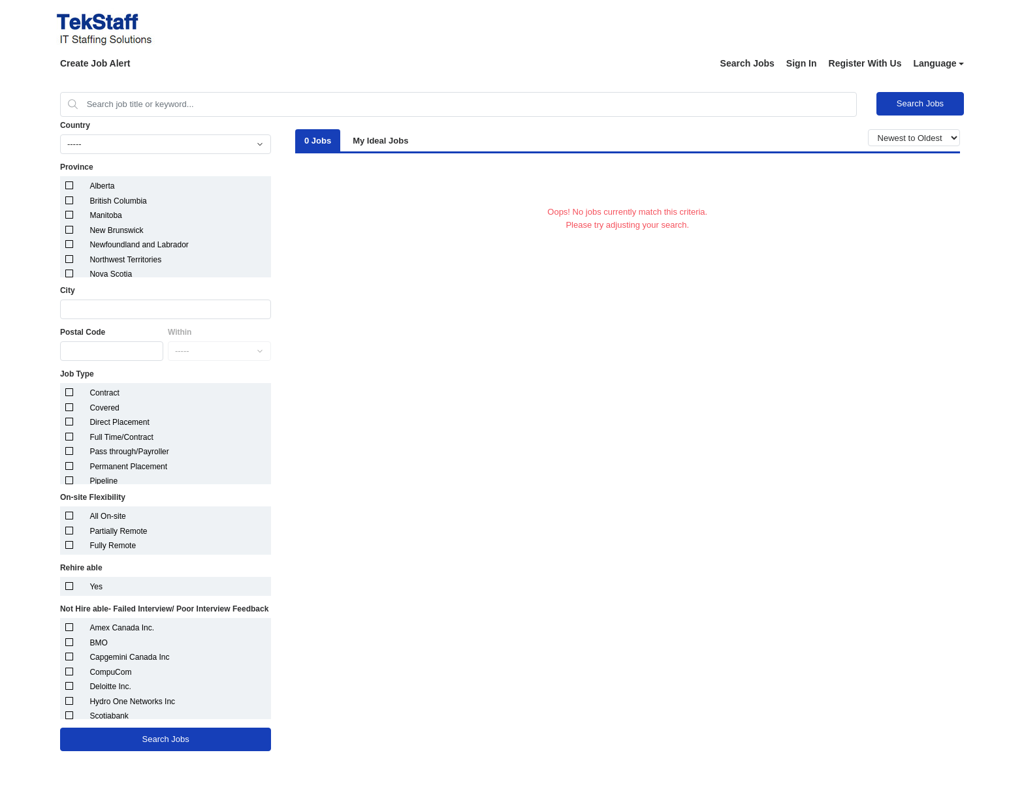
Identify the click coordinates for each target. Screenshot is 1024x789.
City (67, 290)
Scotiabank (108, 715)
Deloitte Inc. (110, 686)
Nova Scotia (110, 274)
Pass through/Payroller (128, 451)
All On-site (107, 516)
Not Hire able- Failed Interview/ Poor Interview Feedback (164, 608)
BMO (98, 642)
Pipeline (103, 481)
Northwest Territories (125, 259)
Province (76, 167)
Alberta (101, 186)
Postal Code (82, 332)
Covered (104, 407)
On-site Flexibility (92, 497)
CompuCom (110, 672)
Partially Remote (118, 531)
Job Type (77, 374)
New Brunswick (116, 230)
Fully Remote (112, 545)
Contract (104, 392)
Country (75, 125)
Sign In (801, 63)
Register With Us (865, 63)
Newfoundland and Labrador (138, 244)
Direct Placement (119, 422)
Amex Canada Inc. (121, 627)
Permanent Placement (128, 466)
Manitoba (105, 215)
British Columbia (117, 201)
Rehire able (81, 567)
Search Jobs (747, 63)
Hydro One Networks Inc (132, 701)
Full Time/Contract (121, 437)
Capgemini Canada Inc (129, 657)
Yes (96, 586)
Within (180, 332)
